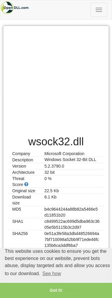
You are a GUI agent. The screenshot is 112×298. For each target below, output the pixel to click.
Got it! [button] (56, 290)
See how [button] (51, 273)
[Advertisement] (56, 78)
